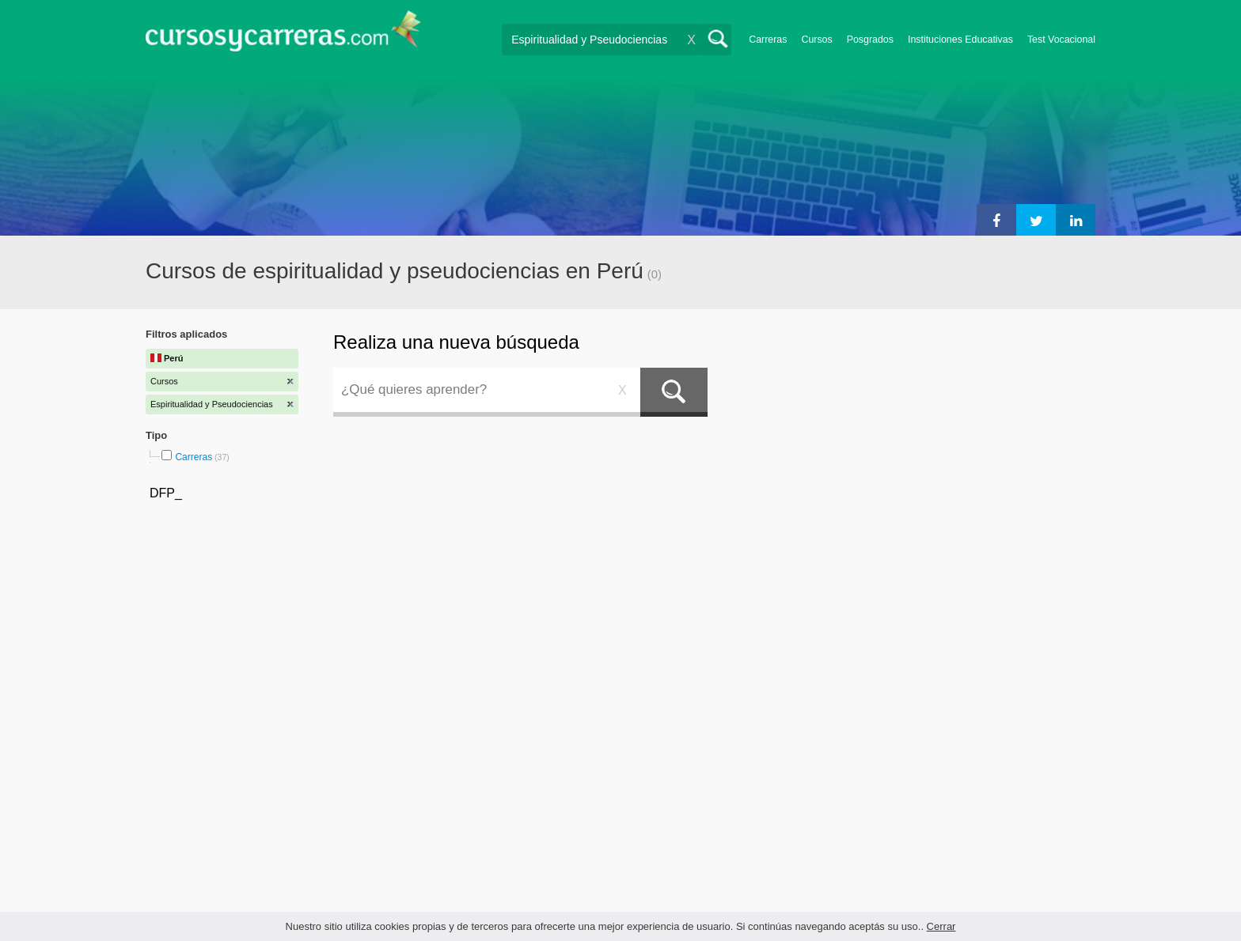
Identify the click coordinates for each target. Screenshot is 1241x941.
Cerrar (941, 926)
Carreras (768, 39)
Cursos (816, 39)
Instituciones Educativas (960, 39)
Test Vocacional (1061, 39)
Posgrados (870, 39)
